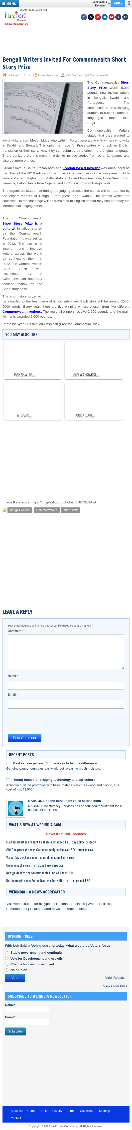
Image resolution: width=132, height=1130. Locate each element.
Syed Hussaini (27, 324)
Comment (15, 631)
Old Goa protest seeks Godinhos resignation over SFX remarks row (49, 849)
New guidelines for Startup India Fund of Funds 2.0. (39, 872)
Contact (16, 1118)
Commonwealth (46, 510)
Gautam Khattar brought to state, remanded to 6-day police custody (51, 841)
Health (35, 909)
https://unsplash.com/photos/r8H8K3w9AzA (63, 502)
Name (13, 676)
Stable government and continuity (36, 952)
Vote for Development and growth (36, 958)
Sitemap (104, 1111)
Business (78, 904)
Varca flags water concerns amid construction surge (40, 857)
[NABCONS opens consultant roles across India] (15, 808)
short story (71, 510)
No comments (99, 75)
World (92, 904)
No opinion (18, 970)
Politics (105, 904)
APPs (118, 3)
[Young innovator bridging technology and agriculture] (8, 780)
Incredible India (48, 75)
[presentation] (46, 721)
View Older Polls (115, 986)
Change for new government (32, 964)
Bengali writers (20, 510)
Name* (27, 1007)
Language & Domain (101, 3)
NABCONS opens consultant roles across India (64, 801)
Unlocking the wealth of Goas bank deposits (34, 865)
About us (16, 1111)
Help (44, 1111)
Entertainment (17, 909)
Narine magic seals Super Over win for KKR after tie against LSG (48, 880)
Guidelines (87, 1111)
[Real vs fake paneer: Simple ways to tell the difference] (8, 763)
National (62, 904)
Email (13, 694)
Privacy (57, 1111)
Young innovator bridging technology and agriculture (54, 780)
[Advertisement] (68, 34)
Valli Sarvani (74, 75)
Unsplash (51, 324)
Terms (71, 1111)
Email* (27, 1019)
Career (32, 1111)
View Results (115, 978)
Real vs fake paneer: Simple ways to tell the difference (55, 763)
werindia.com (23, 904)
